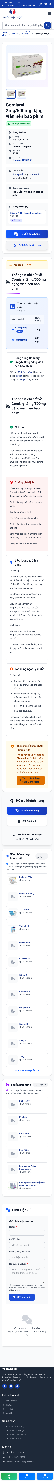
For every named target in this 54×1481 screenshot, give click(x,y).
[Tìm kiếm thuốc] (27, 25)
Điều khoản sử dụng (13, 1426)
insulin (19, 376)
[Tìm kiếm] (47, 25)
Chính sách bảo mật (13, 1430)
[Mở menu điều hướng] (49, 14)
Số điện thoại (15, 1239)
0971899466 (19, 1457)
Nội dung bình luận (18, 1264)
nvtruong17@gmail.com (23, 1461)
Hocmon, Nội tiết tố (26, 34)
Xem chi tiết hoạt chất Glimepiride (29, 780)
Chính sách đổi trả (12, 1438)
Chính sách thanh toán (14, 1434)
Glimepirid (17, 174)
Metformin (35, 174)
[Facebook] (41, 4)
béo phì (22, 379)
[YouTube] (45, 4)
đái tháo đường (25, 372)
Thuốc (15, 34)
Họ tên (13, 1227)
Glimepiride (21, 329)
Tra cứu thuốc (10, 1401)
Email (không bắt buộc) (19, 1251)
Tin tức (7, 1405)
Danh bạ (8, 1413)
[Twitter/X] (50, 4)
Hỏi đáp (7, 1409)
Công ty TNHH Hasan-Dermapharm (26, 214)
